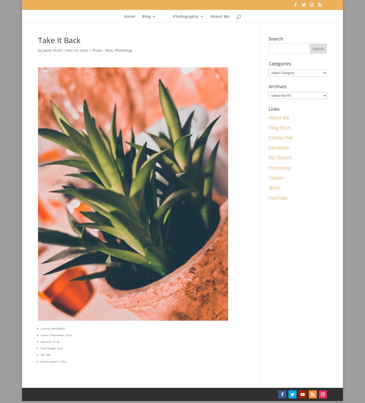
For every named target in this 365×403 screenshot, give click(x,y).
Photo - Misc (102, 50)
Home (129, 17)
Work (274, 188)
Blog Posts (280, 128)
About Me (220, 17)
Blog (146, 17)
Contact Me (281, 138)
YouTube (278, 198)
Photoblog (123, 50)
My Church (280, 158)
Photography (186, 17)
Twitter (276, 178)
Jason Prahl (52, 50)
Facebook (279, 148)
